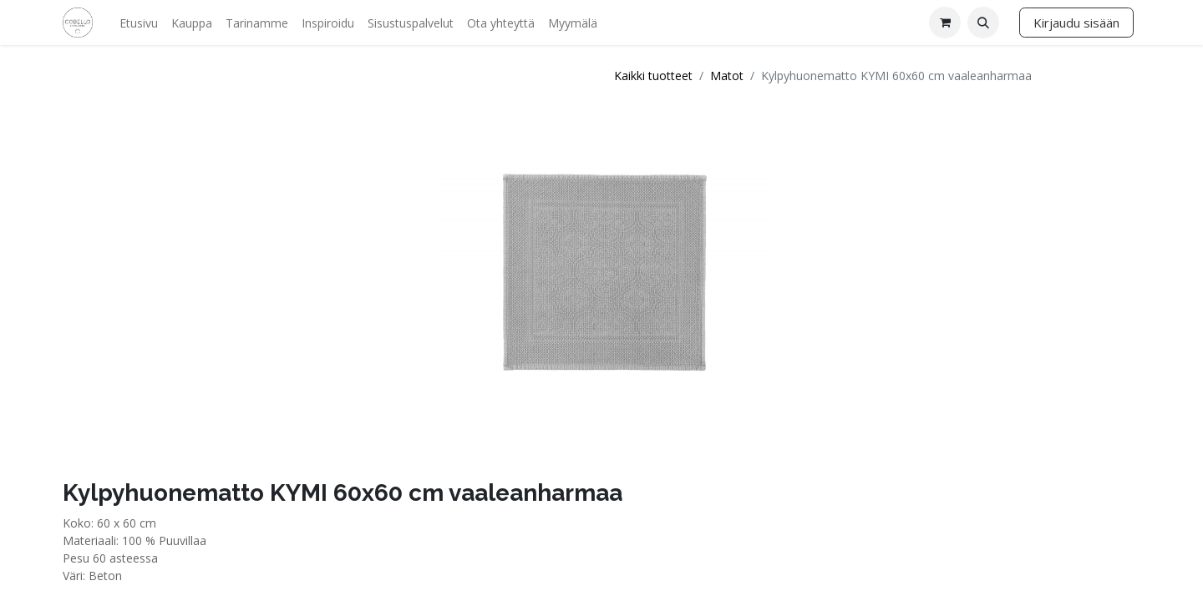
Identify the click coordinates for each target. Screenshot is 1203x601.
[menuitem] (139, 23)
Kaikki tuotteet (653, 75)
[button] (983, 22)
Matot (727, 75)
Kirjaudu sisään (1076, 22)
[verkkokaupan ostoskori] (945, 22)
